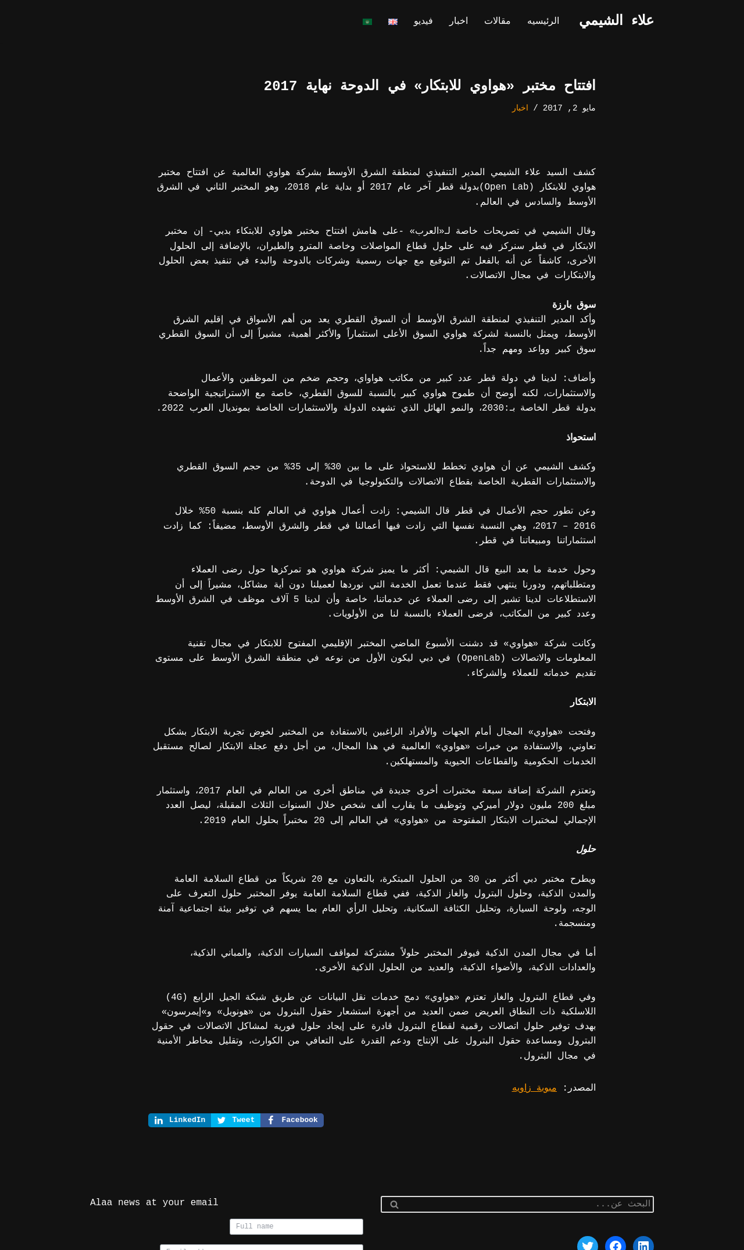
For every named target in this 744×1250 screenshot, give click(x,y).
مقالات (500, 22)
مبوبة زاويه (538, 1012)
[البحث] (530, 1129)
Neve (643, 1236)
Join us (337, 1205)
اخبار (462, 22)
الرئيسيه (544, 22)
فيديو (428, 22)
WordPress (532, 1236)
